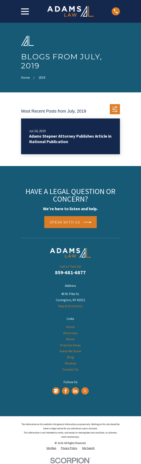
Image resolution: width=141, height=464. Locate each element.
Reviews (70, 363)
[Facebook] (66, 391)
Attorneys (70, 333)
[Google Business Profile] (56, 391)
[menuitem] (51, 448)
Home (70, 327)
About (70, 339)
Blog (70, 357)
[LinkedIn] (75, 391)
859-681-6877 (70, 272)
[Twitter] (85, 391)
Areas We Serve (70, 351)
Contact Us (70, 369)
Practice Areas (70, 345)
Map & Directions (70, 306)
